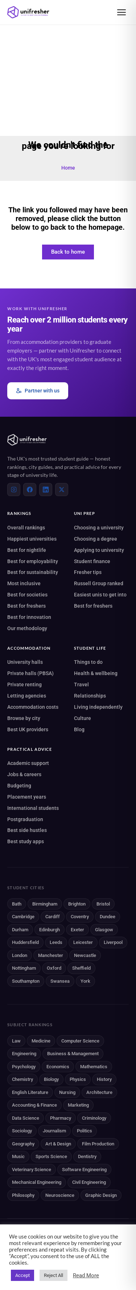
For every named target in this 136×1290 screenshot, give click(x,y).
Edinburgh (49, 929)
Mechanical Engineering (36, 1182)
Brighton (77, 904)
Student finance (92, 561)
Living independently (98, 707)
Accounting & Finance (34, 1105)
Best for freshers (26, 606)
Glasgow (104, 929)
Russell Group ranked (98, 583)
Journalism (54, 1130)
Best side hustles (27, 830)
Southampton (26, 981)
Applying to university (99, 550)
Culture (82, 718)
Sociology (22, 1130)
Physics (78, 1079)
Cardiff (52, 916)
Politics (84, 1130)
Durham (20, 929)
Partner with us (37, 391)
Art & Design (58, 1144)
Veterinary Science (31, 1169)
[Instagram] (13, 489)
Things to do (88, 662)
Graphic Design (101, 1195)
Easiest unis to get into (100, 595)
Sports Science (51, 1156)
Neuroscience (59, 1195)
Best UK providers (27, 729)
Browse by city (23, 718)
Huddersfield (25, 942)
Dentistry (87, 1156)
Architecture (99, 1092)
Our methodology (27, 628)
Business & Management (73, 1053)
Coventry (80, 916)
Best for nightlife (26, 550)
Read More (86, 1275)
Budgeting (19, 785)
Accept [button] (22, 1275)
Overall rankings (26, 527)
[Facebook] (29, 489)
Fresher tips (88, 572)
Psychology (24, 1066)
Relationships (90, 696)
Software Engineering (84, 1169)
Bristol (103, 904)
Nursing (67, 1092)
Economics (57, 1066)
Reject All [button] (53, 1275)
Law (16, 1041)
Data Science (25, 1118)
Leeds (56, 942)
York (85, 981)
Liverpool (113, 942)
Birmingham (44, 904)
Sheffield (81, 968)
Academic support (28, 763)
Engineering (24, 1053)
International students (33, 808)
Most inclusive (24, 583)
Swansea (60, 981)
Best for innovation (29, 617)
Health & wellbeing (96, 673)
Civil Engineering (89, 1182)
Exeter (77, 929)
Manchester (50, 955)
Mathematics (93, 1066)
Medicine (41, 1041)
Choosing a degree (95, 539)
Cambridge (23, 916)
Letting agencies (26, 696)
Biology (51, 1079)
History (104, 1079)
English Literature (30, 1092)
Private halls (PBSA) (30, 673)
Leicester (83, 942)
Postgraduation (25, 819)
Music (18, 1156)
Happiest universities (32, 539)
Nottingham (24, 968)
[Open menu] (121, 12)
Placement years (26, 797)
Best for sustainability (32, 572)
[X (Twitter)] (61, 489)
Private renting (24, 684)
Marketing (78, 1105)
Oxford (54, 968)
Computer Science (80, 1041)
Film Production (98, 1144)
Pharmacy (60, 1118)
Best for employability (32, 561)
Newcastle (85, 955)
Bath (16, 904)
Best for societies (27, 595)
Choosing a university (99, 527)
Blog (79, 729)
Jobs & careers (24, 774)
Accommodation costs (32, 707)
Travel (81, 684)
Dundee (107, 916)
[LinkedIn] (45, 489)
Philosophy (23, 1195)
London (19, 955)
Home (68, 168)
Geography (23, 1144)
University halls (25, 662)
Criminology (94, 1118)
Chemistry (22, 1079)
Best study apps (25, 841)
